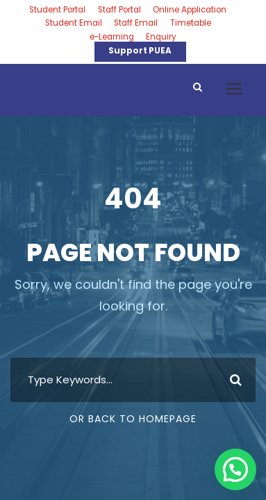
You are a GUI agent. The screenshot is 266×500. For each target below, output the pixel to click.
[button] (235, 469)
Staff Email (136, 22)
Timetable (190, 22)
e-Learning (112, 36)
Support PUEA (140, 50)
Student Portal (57, 9)
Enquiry (161, 36)
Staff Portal (119, 9)
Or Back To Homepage (133, 419)
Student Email (73, 22)
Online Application (189, 9)
